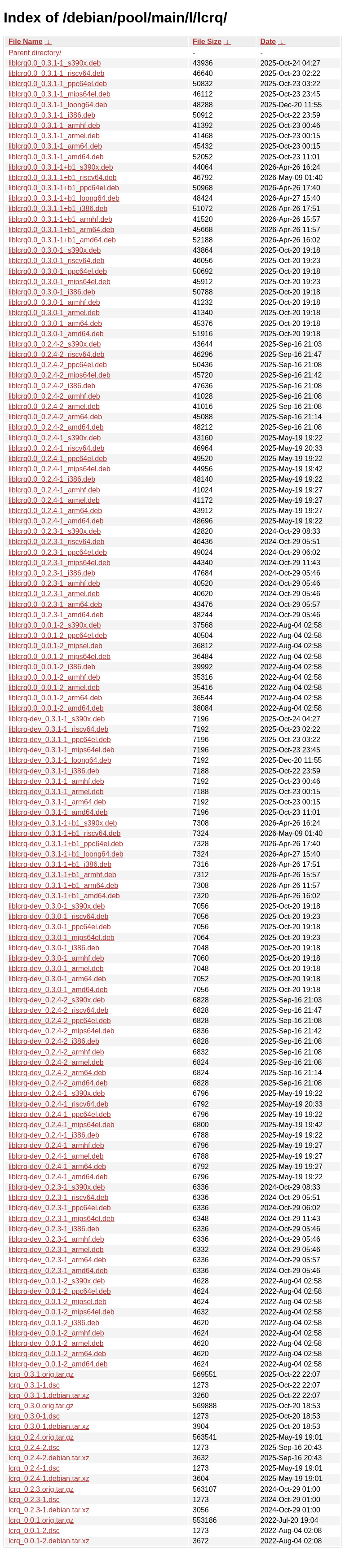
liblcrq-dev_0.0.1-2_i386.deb (54, 1323)
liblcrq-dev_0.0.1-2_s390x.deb (57, 1281)
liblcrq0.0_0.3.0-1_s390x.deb (55, 250)
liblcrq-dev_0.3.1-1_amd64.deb (58, 812)
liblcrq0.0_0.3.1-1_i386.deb (52, 115)
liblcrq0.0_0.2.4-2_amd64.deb (56, 427)
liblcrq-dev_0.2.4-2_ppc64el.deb (60, 1020)
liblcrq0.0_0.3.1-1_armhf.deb (54, 125)
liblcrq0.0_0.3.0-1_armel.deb (54, 312)
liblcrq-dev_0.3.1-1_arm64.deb (57, 802)
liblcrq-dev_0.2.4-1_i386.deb (54, 1135)
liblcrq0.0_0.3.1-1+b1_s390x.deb (61, 167)
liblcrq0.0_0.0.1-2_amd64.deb (56, 708)
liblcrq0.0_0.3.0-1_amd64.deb (56, 334)
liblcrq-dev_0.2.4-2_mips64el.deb (62, 1031)
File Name (26, 41)
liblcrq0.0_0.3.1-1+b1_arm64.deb (61, 229)
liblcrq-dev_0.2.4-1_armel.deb (56, 1156)
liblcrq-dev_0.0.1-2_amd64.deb (58, 1364)
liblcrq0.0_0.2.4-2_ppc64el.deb (58, 365)
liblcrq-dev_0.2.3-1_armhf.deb (56, 1239)
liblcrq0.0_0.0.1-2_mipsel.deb (55, 646)
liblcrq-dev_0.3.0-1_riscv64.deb (58, 916)
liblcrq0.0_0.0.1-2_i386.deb (52, 667)
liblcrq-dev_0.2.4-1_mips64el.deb (62, 1125)
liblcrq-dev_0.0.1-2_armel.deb (56, 1343)
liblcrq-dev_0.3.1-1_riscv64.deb (58, 729)
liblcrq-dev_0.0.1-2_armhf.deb (56, 1333)
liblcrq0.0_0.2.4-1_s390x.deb (55, 438)
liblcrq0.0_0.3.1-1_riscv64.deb (56, 73)
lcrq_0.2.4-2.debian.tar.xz (49, 1458)
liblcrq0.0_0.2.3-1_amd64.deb (56, 615)
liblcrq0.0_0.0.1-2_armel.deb (54, 687)
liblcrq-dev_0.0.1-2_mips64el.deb (62, 1312)
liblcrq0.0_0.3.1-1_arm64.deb (55, 146)
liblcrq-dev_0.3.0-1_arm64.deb (57, 979)
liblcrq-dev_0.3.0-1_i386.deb (54, 948)
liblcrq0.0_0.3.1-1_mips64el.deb (60, 94)
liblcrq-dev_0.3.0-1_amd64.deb (58, 989)
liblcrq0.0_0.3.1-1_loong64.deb (58, 105)
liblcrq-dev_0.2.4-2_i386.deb (54, 1041)
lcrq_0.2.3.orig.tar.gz (41, 1489)
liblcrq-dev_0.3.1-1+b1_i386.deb (60, 864)
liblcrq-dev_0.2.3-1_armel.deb (56, 1249)
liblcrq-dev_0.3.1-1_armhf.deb (56, 781)
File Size (207, 41)
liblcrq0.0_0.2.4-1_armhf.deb (54, 490)
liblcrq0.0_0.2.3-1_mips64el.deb (60, 563)
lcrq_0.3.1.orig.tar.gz (41, 1374)
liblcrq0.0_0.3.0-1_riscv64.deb (56, 260)
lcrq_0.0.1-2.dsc (34, 1530)
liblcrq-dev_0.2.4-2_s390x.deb (57, 1000)
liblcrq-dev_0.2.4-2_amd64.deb (58, 1083)
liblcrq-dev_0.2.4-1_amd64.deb (58, 1177)
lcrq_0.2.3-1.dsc (34, 1499)
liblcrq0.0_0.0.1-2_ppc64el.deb (58, 635)
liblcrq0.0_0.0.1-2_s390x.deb (55, 625)
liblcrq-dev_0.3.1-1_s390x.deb (57, 719)
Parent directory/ (35, 53)
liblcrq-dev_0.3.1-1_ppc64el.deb (60, 739)
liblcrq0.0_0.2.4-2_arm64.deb (55, 417)
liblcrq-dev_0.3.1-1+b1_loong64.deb (66, 854)
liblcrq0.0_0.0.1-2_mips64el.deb (60, 656)
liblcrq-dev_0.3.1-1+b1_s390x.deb (63, 823)
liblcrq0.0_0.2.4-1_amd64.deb (56, 521)
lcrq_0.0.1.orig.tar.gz (41, 1520)
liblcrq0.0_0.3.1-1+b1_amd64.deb (62, 240)
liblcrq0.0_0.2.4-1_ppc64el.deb (58, 458)
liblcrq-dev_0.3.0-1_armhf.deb (56, 958)
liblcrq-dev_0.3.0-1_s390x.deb (57, 906)
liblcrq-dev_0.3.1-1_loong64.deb (60, 760)
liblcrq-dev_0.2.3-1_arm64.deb (57, 1260)
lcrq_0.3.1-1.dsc (34, 1385)
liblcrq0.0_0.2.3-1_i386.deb (52, 573)
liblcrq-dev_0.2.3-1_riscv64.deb (58, 1197)
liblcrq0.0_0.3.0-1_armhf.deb (54, 302)
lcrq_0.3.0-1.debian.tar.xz (49, 1426)
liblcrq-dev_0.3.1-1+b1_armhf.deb (62, 875)
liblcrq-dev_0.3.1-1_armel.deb (56, 791)
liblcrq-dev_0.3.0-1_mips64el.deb (62, 937)
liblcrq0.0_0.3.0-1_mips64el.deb (60, 282)
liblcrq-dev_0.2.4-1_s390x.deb (57, 1093)
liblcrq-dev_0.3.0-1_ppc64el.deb (60, 927)
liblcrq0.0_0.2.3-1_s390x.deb (55, 531)
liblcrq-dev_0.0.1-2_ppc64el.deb (60, 1291)
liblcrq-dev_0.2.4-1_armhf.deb (56, 1145)
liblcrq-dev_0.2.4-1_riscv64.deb (58, 1104)
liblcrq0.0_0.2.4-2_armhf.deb (54, 396)
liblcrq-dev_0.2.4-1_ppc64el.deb (60, 1114)
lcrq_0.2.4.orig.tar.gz (41, 1437)
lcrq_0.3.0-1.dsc (34, 1416)
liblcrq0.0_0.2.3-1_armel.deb (54, 594)
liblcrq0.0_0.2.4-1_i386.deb (52, 479)
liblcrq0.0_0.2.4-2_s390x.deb (55, 344)
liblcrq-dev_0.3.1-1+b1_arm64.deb (63, 885)
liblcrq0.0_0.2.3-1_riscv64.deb (56, 541)
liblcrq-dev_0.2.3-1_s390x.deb (57, 1187)
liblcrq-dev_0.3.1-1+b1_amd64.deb (64, 896)
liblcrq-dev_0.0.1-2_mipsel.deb (57, 1301)
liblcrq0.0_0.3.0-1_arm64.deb (55, 323)
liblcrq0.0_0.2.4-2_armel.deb (54, 406)
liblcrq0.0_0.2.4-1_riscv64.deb (56, 448)
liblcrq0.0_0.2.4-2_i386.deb (52, 386)
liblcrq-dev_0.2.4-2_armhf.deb (56, 1052)
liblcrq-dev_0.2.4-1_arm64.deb (57, 1166)
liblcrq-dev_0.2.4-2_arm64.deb (57, 1072)
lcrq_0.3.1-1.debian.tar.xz (49, 1395)
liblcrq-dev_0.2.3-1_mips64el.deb (62, 1218)
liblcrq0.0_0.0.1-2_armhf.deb (54, 677)
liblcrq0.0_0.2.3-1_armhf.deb (54, 583)
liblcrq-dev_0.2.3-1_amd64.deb (58, 1270)
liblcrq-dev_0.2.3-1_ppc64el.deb (60, 1208)
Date (268, 41)
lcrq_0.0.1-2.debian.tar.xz (49, 1541)
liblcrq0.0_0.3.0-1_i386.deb (52, 292)
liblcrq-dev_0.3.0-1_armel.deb (56, 968)
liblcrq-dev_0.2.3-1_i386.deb (54, 1229)
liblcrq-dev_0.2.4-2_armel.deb (56, 1062)
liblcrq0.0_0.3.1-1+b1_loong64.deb (64, 198)
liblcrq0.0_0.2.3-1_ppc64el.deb (58, 552)
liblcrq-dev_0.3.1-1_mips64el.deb (62, 750)
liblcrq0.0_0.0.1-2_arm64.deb (55, 698)
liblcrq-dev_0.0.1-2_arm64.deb (57, 1354)
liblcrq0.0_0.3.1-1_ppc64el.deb (58, 84)
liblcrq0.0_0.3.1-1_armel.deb (54, 136)
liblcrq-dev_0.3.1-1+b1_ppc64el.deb (66, 844)
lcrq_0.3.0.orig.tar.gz (41, 1406)
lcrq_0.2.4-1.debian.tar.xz (49, 1478)
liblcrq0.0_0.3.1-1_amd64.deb (56, 157)
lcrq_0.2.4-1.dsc (34, 1468)
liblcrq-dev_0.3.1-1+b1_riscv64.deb (64, 833)
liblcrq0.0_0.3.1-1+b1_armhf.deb (60, 219)
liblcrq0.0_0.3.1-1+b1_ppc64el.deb (64, 188)
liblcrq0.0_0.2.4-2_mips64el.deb (60, 375)
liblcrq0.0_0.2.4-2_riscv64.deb (56, 354)
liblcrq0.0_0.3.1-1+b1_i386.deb (58, 208)
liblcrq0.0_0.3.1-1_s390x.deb (55, 63)
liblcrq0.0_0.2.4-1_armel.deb (54, 500)
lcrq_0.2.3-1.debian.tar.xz (49, 1510)
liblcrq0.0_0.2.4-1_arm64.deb (55, 510)
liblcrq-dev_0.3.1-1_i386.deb (54, 771)
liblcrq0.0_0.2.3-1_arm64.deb (55, 604)
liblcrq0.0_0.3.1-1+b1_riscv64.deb (63, 177)
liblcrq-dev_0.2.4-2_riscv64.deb (58, 1010)
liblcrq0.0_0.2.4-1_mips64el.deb (60, 469)
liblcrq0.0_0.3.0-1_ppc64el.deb (58, 271)
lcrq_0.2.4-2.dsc (34, 1447)
